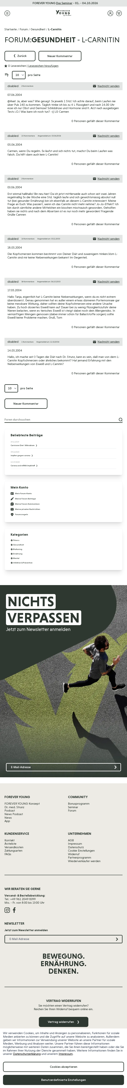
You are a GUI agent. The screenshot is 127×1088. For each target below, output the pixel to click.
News (8, 817)
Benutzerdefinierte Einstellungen (63, 1080)
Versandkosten (13, 847)
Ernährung (17, 554)
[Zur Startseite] (63, 13)
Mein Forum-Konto (21, 493)
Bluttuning (17, 549)
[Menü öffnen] (7, 13)
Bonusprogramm (78, 803)
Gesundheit (38, 29)
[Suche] (121, 419)
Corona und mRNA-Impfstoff (23, 466)
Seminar (73, 807)
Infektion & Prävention (22, 563)
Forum (24, 29)
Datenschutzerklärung (27, 1054)
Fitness (16, 540)
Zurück (20, 56)
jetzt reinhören (89, 3)
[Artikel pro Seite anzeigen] (19, 75)
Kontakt (9, 840)
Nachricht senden (106, 86)
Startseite (10, 29)
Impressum (66, 1054)
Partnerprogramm (79, 857)
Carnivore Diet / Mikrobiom (23, 445)
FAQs (7, 854)
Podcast (9, 810)
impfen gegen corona (21, 455)
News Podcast (13, 814)
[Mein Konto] (110, 13)
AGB (71, 840)
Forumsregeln (19, 514)
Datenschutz (76, 847)
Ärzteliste (10, 843)
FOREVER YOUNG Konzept (22, 803)
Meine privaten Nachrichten (25, 509)
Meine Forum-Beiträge (23, 498)
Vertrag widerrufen (63, 1022)
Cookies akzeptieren (63, 1067)
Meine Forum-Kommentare (25, 504)
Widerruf (74, 854)
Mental (16, 558)
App (7, 821)
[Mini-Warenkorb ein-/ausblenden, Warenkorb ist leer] (119, 13)
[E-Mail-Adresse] (63, 767)
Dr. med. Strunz (14, 807)
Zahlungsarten (13, 850)
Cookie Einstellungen (81, 850)
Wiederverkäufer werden (84, 861)
